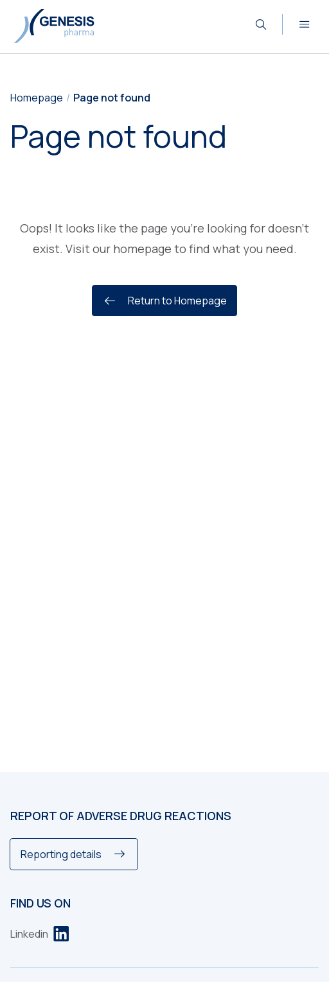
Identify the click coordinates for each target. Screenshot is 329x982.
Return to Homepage (164, 300)
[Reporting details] (74, 854)
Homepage (36, 98)
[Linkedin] (39, 934)
